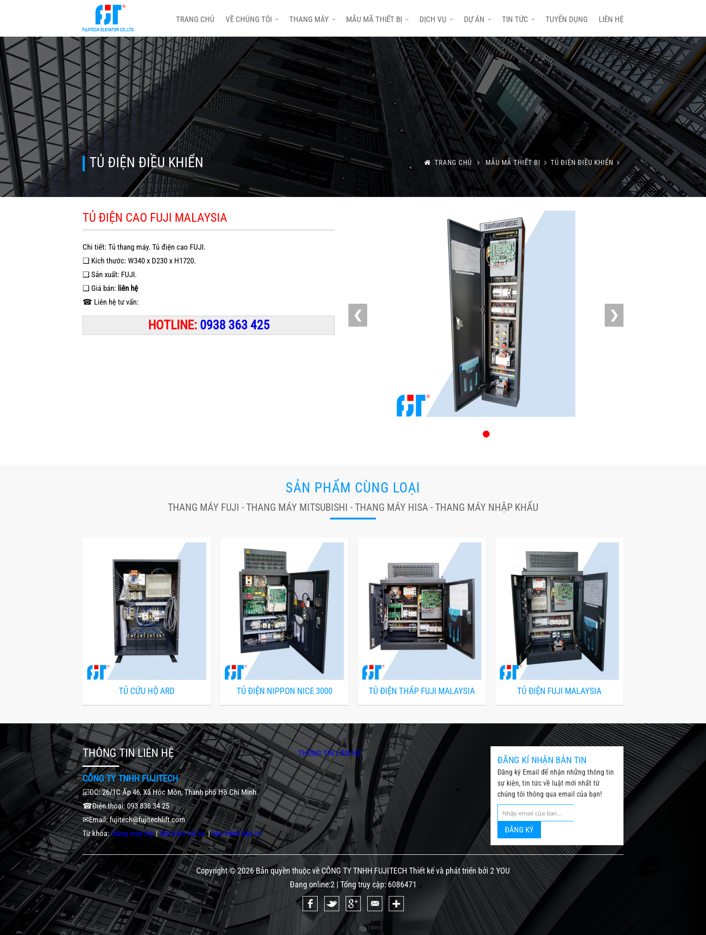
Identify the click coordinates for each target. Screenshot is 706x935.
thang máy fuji (132, 833)
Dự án (477, 19)
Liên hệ (611, 19)
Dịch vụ (436, 19)
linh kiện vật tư (183, 833)
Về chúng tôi (252, 19)
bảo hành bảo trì (236, 833)
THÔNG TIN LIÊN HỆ (329, 753)
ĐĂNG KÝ (519, 829)
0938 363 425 (235, 325)
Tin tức (518, 19)
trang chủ (195, 19)
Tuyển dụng (567, 19)
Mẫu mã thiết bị (377, 19)
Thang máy (312, 19)
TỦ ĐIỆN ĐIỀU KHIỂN (587, 163)
